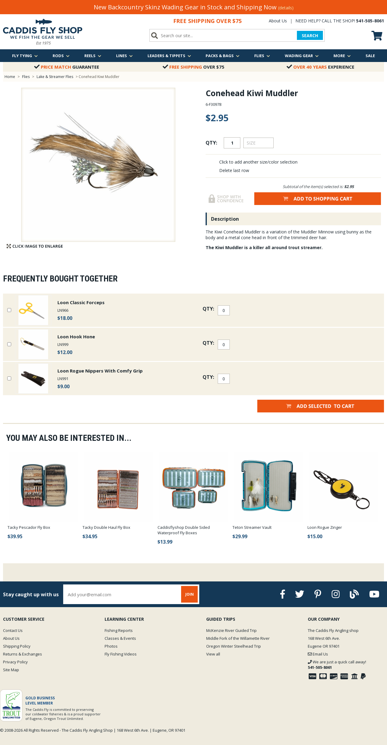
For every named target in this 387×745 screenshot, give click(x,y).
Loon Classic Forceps (81, 302)
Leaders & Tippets (169, 55)
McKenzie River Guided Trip (231, 630)
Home (10, 76)
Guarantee (66, 67)
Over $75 (193, 67)
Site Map (11, 669)
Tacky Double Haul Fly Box (106, 527)
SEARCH (310, 35)
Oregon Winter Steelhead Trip (233, 646)
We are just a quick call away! (337, 664)
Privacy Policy (15, 662)
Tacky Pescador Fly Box (29, 527)
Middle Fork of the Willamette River (238, 638)
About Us (278, 21)
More (342, 55)
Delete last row (234, 170)
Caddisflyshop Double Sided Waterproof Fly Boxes (184, 530)
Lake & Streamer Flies (55, 76)
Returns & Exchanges (22, 654)
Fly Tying (25, 55)
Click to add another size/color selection (258, 162)
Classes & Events (120, 638)
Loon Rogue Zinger (324, 527)
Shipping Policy (17, 646)
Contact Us (13, 630)
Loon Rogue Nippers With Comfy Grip (100, 371)
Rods (61, 55)
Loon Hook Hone (76, 336)
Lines (124, 55)
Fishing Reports (119, 630)
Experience (320, 67)
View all (213, 654)
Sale (370, 55)
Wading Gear (302, 55)
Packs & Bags (222, 55)
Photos (111, 646)
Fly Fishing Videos (121, 654)
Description (225, 219)
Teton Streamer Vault (252, 527)
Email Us (318, 654)
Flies (262, 55)
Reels (92, 55)
